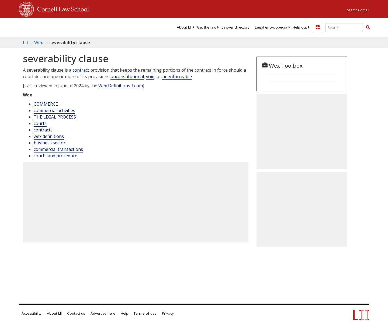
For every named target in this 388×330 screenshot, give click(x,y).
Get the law (206, 27)
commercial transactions (58, 149)
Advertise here (103, 313)
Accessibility (31, 313)
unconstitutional (127, 76)
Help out (300, 27)
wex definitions (49, 136)
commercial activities (54, 110)
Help (124, 313)
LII (25, 43)
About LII (184, 27)
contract (80, 70)
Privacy (168, 313)
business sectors (51, 143)
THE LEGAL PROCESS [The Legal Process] (55, 117)
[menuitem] (184, 27)
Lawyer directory (235, 27)
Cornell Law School (61, 8)
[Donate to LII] (317, 27)
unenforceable (177, 76)
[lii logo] (79, 27)
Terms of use (145, 313)
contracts (43, 130)
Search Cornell (358, 10)
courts (40, 123)
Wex (38, 43)
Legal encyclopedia (271, 27)
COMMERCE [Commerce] (46, 104)
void (150, 76)
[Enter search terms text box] (344, 27)
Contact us (76, 313)
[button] (368, 27)
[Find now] (368, 27)
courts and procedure (55, 156)
